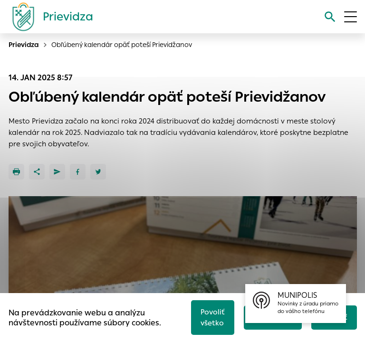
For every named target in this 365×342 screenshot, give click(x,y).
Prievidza (24, 44)
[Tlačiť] (16, 172)
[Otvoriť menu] (350, 16)
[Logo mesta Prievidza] (49, 16)
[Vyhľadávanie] (330, 16)
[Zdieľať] (37, 172)
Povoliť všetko (213, 317)
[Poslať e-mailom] (57, 172)
